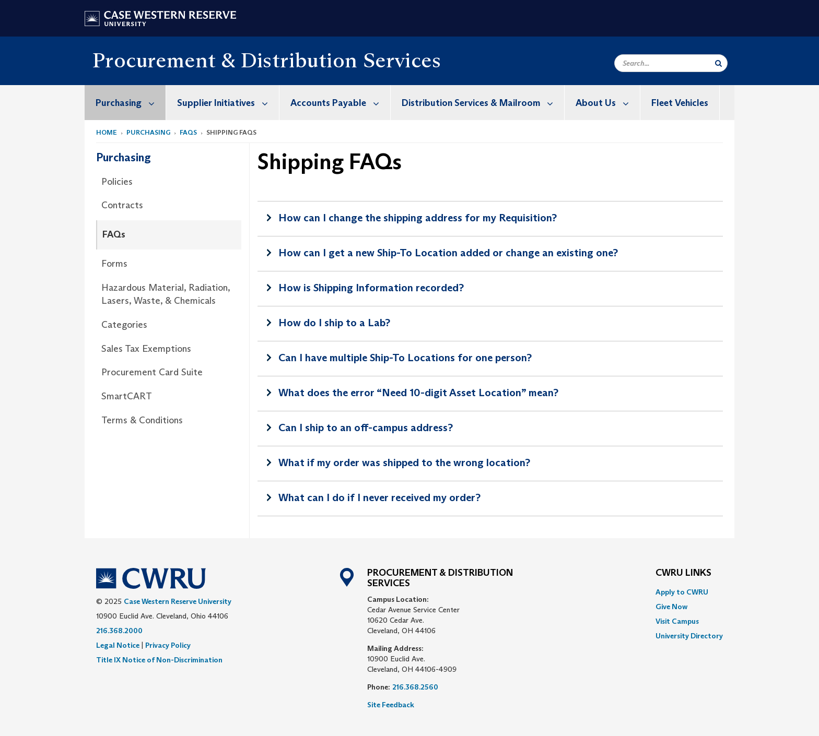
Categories (124, 324)
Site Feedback (390, 704)
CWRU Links (683, 573)
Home (106, 132)
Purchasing (131, 102)
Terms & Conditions (142, 420)
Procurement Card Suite (152, 372)
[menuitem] (125, 102)
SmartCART (126, 396)
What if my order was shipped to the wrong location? (404, 462)
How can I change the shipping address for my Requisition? (417, 217)
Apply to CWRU (682, 592)
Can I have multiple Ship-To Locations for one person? (405, 357)
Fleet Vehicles (679, 103)
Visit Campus (677, 621)
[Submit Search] (718, 63)
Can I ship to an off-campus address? (365, 427)
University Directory (689, 635)
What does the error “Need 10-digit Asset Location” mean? (418, 392)
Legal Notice (117, 645)
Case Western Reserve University (177, 601)
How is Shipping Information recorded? (371, 287)
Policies (117, 181)
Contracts (122, 205)
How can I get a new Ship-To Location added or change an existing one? (448, 252)
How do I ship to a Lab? (334, 322)
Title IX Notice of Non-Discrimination (159, 659)
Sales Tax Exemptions (146, 348)
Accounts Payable (340, 102)
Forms (114, 263)
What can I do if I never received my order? (379, 497)
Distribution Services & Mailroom (483, 102)
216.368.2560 (415, 687)
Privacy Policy (168, 645)
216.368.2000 (119, 630)
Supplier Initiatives (228, 102)
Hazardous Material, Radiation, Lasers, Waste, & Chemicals (165, 294)
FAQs (188, 132)
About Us (608, 102)
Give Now (671, 606)
